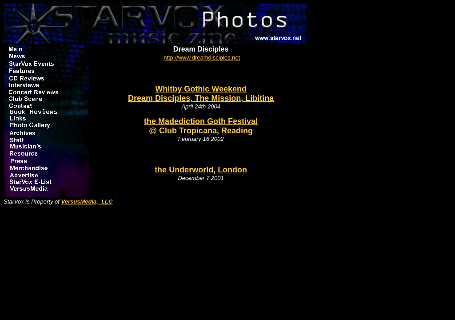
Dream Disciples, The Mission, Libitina (201, 98)
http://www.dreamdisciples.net (202, 57)
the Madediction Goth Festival (201, 121)
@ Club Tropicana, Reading (201, 130)
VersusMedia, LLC (87, 201)
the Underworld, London (201, 169)
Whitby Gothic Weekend (201, 88)
